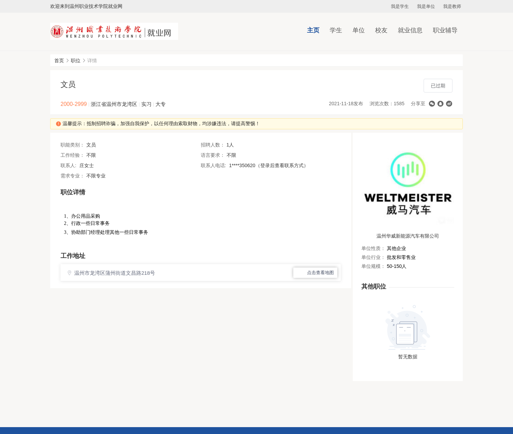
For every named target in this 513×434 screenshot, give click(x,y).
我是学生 (400, 6)
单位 (358, 30)
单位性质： (373, 248)
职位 (75, 60)
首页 (59, 60)
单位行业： (373, 257)
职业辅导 (445, 30)
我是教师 (452, 6)
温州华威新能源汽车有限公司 (407, 236)
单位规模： (373, 266)
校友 (381, 30)
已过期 (438, 85)
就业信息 (410, 30)
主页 (313, 30)
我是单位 (426, 6)
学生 (336, 30)
